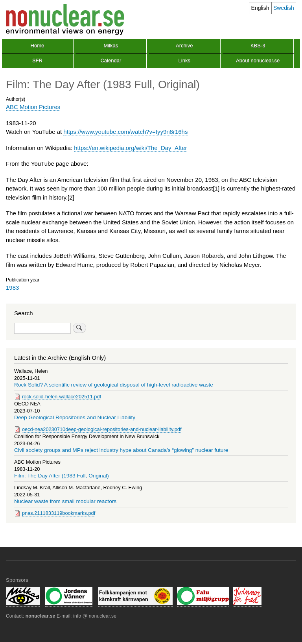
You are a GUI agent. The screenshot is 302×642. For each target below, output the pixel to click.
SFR (37, 60)
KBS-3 (257, 45)
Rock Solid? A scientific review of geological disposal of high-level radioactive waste (113, 385)
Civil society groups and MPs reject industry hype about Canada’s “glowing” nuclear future (121, 450)
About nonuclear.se (258, 60)
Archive (184, 45)
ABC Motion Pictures (33, 107)
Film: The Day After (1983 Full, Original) (61, 476)
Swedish (283, 8)
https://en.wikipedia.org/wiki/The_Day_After (130, 147)
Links (184, 60)
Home (37, 45)
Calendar (110, 60)
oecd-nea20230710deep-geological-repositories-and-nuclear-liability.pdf (101, 429)
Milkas (110, 45)
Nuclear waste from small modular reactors (65, 501)
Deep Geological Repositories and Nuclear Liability (74, 417)
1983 (12, 287)
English (260, 8)
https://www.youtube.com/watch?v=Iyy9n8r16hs (125, 131)
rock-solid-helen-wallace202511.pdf (61, 397)
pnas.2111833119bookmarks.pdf (58, 513)
